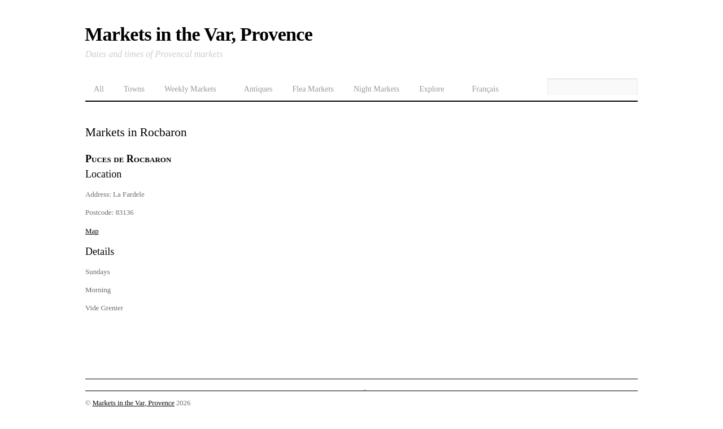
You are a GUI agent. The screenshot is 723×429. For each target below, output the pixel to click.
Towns (134, 89)
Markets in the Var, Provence (134, 403)
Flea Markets (312, 89)
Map (92, 231)
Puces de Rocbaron (128, 158)
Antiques (258, 89)
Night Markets (376, 89)
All (99, 89)
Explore (431, 89)
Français (485, 89)
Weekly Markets (190, 89)
